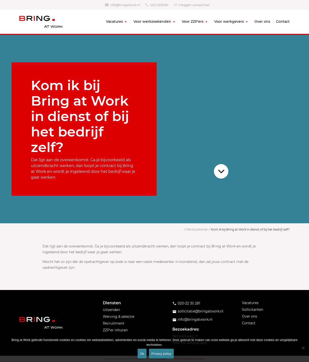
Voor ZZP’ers (193, 21)
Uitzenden (111, 310)
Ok (142, 353)
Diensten (112, 303)
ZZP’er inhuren (115, 330)
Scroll (221, 171)
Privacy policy (161, 353)
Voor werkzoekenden (152, 21)
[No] (303, 348)
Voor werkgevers (229, 21)
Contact (283, 21)
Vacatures (114, 21)
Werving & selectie (118, 316)
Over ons (262, 21)
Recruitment (113, 323)
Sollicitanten (252, 309)
